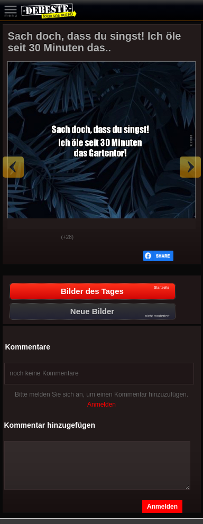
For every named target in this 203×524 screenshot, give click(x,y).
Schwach (45, 237)
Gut (19, 237)
